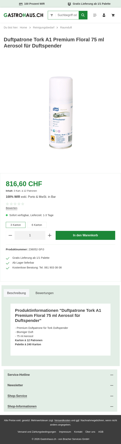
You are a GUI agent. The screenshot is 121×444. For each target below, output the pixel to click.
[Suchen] (83, 15)
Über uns (90, 431)
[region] (60, 112)
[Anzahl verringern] (10, 235)
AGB (100, 431)
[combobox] (67, 15)
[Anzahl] (30, 235)
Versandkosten (62, 420)
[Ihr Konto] (104, 15)
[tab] (16, 293)
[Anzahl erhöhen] (49, 235)
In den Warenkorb (85, 235)
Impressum (65, 431)
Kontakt (78, 431)
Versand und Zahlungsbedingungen (37, 431)
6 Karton (37, 224)
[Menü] (95, 15)
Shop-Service (17, 395)
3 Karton (15, 224)
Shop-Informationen (22, 406)
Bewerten (11, 208)
